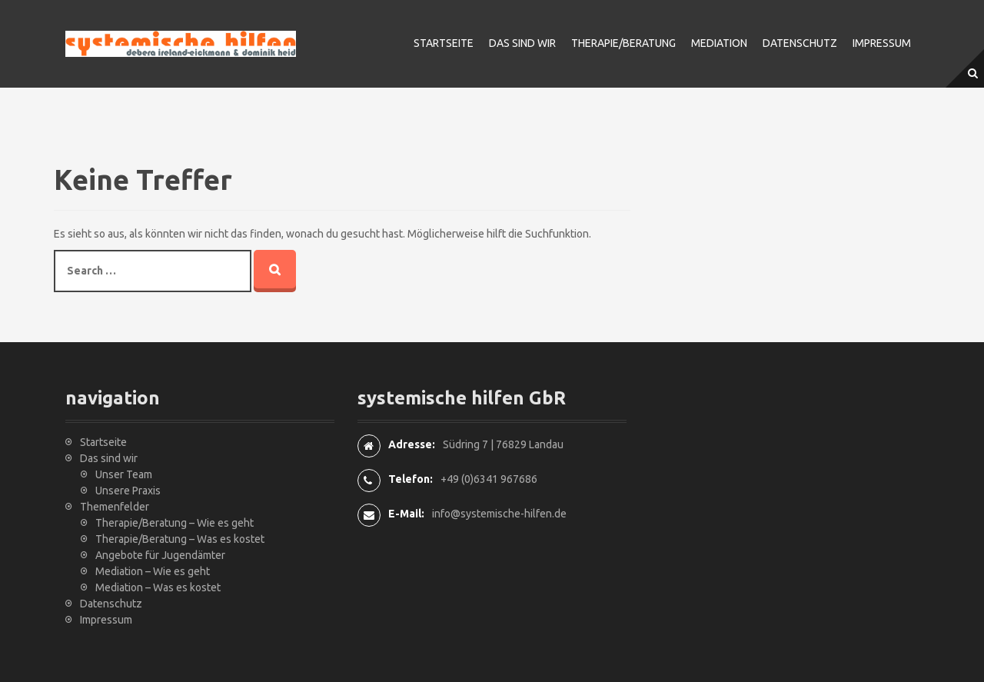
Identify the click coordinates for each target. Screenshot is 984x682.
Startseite (444, 43)
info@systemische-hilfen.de (499, 513)
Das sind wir (522, 43)
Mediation (719, 43)
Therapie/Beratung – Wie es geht (174, 523)
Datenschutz (800, 43)
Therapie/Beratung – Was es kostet (179, 539)
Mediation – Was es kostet (158, 587)
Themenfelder (114, 507)
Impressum (882, 43)
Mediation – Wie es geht (152, 571)
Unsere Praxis (128, 490)
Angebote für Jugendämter (160, 555)
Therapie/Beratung (623, 43)
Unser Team (123, 474)
